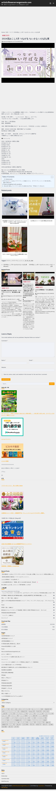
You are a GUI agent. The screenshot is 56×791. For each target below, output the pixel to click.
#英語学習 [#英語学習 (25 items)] (48, 710)
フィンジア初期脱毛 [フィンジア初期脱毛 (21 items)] (16, 721)
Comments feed (5, 780)
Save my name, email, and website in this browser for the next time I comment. (25, 376)
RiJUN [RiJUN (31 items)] (39, 713)
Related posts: (9, 179)
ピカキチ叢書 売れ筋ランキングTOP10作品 (11, 666)
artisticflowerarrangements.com (16, 2)
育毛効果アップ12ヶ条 (6, 689)
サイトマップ (4, 619)
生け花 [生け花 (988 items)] (25, 726)
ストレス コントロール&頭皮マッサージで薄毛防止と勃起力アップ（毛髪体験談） (20, 663)
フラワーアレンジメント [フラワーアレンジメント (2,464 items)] (39, 721)
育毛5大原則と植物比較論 (7, 674)
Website (3, 369)
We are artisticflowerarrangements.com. (10, 653)
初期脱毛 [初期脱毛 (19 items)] (5, 726)
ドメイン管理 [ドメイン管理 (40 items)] (43, 717)
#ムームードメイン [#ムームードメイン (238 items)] (37, 710)
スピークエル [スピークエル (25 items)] (49, 715)
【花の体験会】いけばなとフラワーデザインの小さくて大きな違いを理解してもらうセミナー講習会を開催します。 (28, 575)
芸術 (32, 260)
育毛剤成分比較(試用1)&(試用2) (8, 614)
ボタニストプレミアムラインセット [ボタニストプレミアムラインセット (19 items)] (10, 724)
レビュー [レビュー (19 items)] (33, 724)
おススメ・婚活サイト (6, 655)
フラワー (8, 260)
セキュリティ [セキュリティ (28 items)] (6, 717)
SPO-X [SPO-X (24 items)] (46, 713)
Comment (4, 342)
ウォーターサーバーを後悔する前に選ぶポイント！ (13, 658)
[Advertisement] (28, 17)
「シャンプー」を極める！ (7, 617)
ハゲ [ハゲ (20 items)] (34, 719)
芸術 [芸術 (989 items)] (4, 728)
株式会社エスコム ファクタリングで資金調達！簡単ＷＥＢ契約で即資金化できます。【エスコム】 (24, 611)
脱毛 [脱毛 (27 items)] (45, 726)
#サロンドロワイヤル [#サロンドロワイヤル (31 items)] (24, 710)
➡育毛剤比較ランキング (7, 640)
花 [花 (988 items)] (51, 726)
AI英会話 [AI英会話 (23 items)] (24, 713)
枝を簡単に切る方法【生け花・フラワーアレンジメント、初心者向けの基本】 (11, 292)
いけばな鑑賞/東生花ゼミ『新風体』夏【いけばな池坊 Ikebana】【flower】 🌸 (19, 583)
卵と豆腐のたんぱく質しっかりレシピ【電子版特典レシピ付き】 (16, 586)
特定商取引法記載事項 (6, 671)
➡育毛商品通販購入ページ (7, 642)
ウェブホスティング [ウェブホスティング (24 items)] (22, 715)
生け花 (26, 260)
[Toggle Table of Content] (51, 177)
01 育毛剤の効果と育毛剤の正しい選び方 (10, 645)
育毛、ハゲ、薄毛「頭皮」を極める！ (10, 599)
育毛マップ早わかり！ (6, 679)
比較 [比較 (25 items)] (19, 726)
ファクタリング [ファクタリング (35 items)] (42, 719)
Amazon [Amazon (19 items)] (32, 713)
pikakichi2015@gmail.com (8, 41)
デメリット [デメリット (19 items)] (15, 717)
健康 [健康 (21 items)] (48, 724)
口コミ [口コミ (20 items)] (12, 726)
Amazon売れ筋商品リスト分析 (8, 648)
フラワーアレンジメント (17, 260)
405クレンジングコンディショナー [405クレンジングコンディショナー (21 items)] (10, 713)
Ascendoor (41, 787)
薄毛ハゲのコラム (5, 692)
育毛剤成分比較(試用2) (6, 687)
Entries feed (4, 777)
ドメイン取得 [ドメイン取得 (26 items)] (33, 717)
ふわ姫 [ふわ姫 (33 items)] (4, 715)
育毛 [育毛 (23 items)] (32, 726)
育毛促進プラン (5, 682)
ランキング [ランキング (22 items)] (24, 724)
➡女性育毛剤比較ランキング (8, 637)
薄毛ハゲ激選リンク (6, 695)
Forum (2, 606)
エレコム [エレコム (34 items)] (40, 715)
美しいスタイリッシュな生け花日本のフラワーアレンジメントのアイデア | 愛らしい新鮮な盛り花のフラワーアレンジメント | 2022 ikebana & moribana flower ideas (28, 291)
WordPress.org (5, 782)
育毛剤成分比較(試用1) (6, 684)
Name (3, 362)
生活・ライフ (6, 35)
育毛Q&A (3, 676)
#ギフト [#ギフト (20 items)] (14, 710)
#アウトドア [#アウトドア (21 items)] (5, 710)
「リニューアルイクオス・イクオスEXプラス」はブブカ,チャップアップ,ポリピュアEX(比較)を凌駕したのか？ (26, 594)
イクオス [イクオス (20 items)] (12, 715)
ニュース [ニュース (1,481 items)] (5, 719)
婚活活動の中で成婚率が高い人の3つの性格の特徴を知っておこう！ (17, 668)
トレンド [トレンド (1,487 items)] (23, 717)
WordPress (4, 789)
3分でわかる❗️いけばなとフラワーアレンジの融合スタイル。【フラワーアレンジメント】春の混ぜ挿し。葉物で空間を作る (27, 181)
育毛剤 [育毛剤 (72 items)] (38, 726)
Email (31, 362)
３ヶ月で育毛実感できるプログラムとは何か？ (12, 697)
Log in (2, 775)
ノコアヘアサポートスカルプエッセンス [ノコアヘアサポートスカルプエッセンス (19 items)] (20, 719)
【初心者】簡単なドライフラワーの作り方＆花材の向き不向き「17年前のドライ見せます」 (24, 186)
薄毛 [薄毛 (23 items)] (11, 728)
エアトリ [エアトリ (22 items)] (33, 715)
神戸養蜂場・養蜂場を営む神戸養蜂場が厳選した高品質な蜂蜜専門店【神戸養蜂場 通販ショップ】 (24, 597)
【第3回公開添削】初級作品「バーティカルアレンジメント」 (15, 578)
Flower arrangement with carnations (12, 184)
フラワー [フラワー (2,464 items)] (27, 721)
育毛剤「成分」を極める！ (7, 609)
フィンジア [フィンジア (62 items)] (5, 721)
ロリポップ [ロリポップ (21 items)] (41, 724)
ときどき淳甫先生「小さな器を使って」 (10, 581)
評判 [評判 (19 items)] (16, 728)
